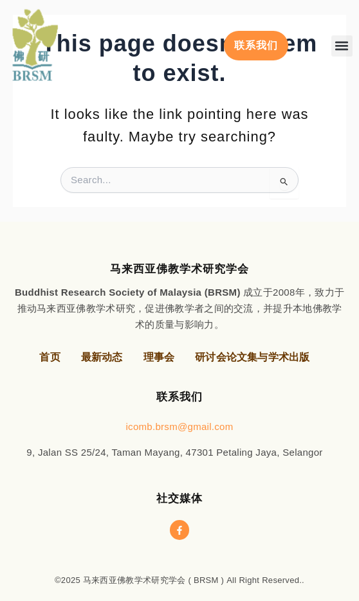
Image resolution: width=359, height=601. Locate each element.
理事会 (159, 357)
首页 (49, 357)
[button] (342, 46)
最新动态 (102, 357)
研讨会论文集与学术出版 (252, 357)
